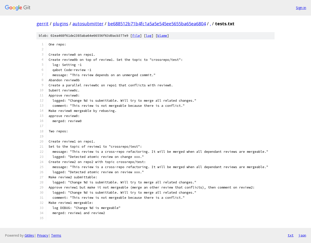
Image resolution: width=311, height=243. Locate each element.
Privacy (42, 235)
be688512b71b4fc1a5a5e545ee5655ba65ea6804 (157, 24)
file (136, 36)
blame (162, 36)
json (302, 235)
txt (291, 235)
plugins (60, 24)
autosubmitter (88, 24)
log (149, 36)
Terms (56, 235)
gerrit (42, 24)
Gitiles (29, 235)
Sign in (301, 7)
